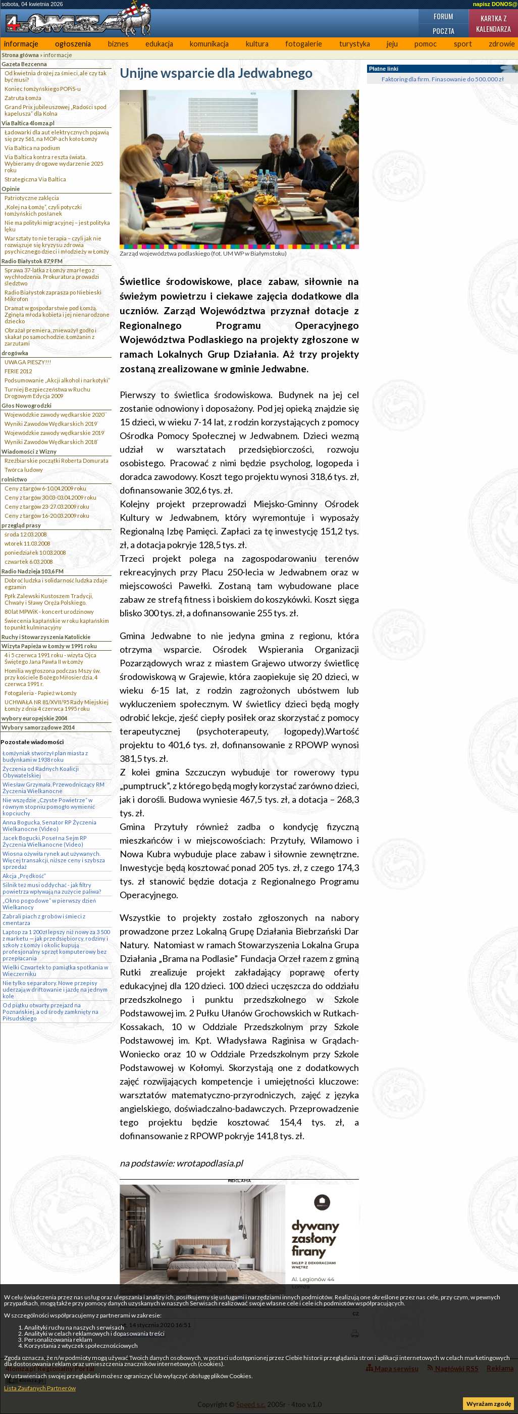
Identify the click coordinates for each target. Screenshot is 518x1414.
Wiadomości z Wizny (29, 451)
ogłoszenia (73, 43)
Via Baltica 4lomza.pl (28, 123)
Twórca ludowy (24, 469)
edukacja (159, 43)
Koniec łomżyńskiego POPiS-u (43, 88)
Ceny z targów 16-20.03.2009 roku (47, 515)
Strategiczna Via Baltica (35, 179)
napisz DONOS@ (495, 4)
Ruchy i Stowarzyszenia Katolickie (46, 636)
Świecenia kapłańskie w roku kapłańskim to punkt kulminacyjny (57, 623)
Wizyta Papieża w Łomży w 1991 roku (49, 646)
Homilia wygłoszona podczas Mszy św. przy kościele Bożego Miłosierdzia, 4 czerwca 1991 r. (52, 677)
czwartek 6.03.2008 (29, 561)
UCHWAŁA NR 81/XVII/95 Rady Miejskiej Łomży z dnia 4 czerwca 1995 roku (57, 705)
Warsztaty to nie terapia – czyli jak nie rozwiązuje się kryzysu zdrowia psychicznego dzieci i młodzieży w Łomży (57, 245)
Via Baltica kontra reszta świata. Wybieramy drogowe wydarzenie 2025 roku (54, 163)
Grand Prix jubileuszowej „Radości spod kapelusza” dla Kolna (56, 110)
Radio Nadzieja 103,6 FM (33, 571)
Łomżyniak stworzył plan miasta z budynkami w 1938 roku (45, 756)
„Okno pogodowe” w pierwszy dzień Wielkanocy (49, 903)
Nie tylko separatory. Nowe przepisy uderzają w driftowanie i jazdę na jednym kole (55, 989)
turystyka (354, 43)
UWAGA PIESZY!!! (28, 362)
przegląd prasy (21, 525)
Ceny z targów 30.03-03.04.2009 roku (50, 497)
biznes (118, 43)
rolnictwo (14, 479)
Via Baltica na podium (32, 147)
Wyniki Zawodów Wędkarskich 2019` (51, 423)
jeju (392, 43)
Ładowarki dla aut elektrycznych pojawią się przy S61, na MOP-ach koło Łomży (57, 135)
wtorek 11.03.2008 (27, 543)
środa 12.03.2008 (25, 534)
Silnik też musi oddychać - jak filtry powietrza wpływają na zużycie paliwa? (52, 888)
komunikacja (209, 43)
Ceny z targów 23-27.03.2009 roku (47, 506)
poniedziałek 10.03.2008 (35, 552)
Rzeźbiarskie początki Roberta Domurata (57, 460)
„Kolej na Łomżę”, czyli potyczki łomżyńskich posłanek (43, 210)
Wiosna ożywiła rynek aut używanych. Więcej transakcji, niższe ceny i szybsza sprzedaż (54, 860)
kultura (257, 43)
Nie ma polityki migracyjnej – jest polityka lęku (57, 225)
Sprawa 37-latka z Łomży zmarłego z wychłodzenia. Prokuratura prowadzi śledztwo (52, 276)
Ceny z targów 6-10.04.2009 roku (45, 488)
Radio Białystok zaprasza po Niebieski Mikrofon (53, 295)
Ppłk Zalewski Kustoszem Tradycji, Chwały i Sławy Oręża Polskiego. (49, 599)
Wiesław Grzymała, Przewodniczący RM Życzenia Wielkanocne (54, 787)
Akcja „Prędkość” (24, 875)
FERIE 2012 (18, 371)
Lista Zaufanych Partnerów (40, 1388)
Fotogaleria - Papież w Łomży (41, 693)
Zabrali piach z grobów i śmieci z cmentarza (44, 919)
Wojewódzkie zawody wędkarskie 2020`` (56, 414)
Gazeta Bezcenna (24, 64)
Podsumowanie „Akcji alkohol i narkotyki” (57, 380)
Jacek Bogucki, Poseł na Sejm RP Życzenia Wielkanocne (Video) (45, 841)
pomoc (426, 43)
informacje (21, 43)
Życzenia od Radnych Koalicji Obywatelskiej (41, 771)
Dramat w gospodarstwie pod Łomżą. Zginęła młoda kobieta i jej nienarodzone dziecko (57, 314)
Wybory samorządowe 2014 (38, 727)
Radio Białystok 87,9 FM (32, 261)
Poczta (443, 30)
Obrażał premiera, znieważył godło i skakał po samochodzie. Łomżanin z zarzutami (50, 337)
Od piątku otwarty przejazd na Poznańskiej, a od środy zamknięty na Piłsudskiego (50, 1011)
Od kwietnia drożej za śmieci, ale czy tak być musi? (56, 76)
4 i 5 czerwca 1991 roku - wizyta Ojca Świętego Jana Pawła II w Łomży (50, 658)
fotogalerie (303, 43)
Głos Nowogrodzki (26, 405)
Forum (443, 16)
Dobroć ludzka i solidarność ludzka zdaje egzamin (56, 583)
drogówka (15, 353)
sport (463, 43)
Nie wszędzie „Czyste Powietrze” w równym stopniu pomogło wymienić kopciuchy (49, 806)
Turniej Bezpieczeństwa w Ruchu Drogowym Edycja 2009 (47, 392)
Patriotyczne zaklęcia (32, 197)
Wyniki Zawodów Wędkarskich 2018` (51, 441)
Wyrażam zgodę (489, 1403)
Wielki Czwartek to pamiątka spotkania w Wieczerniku (55, 970)
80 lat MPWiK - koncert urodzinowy (49, 611)
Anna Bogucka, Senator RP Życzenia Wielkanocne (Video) (49, 825)
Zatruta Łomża (23, 97)
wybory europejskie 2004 (34, 718)
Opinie (11, 188)
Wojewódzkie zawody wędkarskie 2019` (55, 432)
